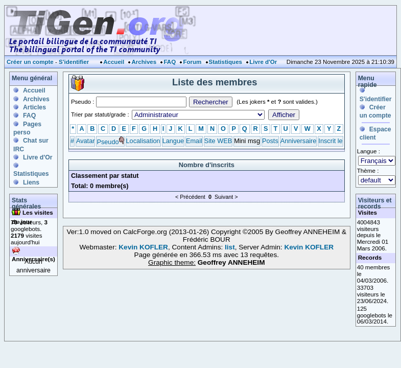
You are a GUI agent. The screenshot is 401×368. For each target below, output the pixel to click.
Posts (270, 141)
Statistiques (225, 62)
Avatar (85, 141)
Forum (192, 62)
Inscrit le (330, 141)
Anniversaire (298, 141)
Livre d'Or (263, 62)
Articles (34, 107)
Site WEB (218, 141)
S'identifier (74, 62)
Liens (31, 182)
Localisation (143, 141)
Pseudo (108, 142)
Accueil (113, 62)
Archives (143, 62)
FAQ (169, 62)
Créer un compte (30, 62)
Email (194, 141)
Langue (173, 141)
